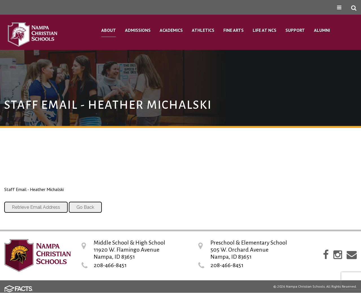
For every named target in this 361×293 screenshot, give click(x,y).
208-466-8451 (110, 265)
